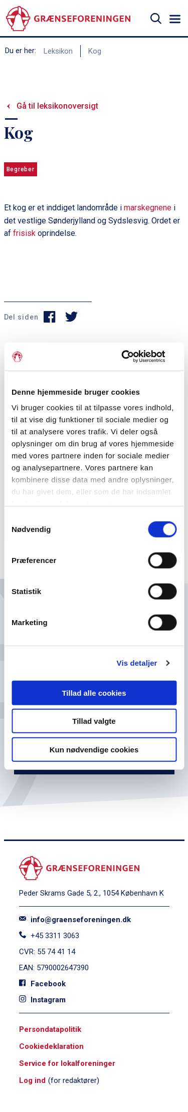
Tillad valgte (93, 721)
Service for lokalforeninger (67, 1063)
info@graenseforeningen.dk (75, 919)
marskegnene (147, 207)
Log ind (32, 1080)
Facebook (42, 983)
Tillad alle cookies (94, 692)
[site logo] (68, 19)
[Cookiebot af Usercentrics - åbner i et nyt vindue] (133, 356)
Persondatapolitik (50, 1029)
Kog (94, 51)
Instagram (42, 999)
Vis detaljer (137, 663)
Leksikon (58, 51)
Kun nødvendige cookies (94, 749)
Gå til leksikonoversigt (57, 106)
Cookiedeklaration (51, 1046)
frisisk (24, 233)
